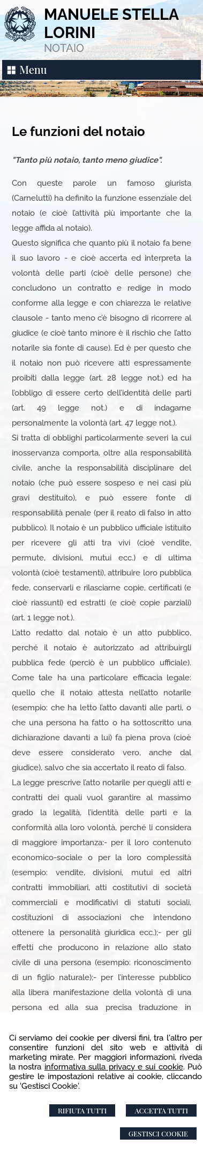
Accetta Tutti (161, 1110)
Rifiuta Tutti (82, 1110)
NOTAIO (64, 48)
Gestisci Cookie (158, 1133)
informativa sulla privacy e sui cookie (113, 1067)
